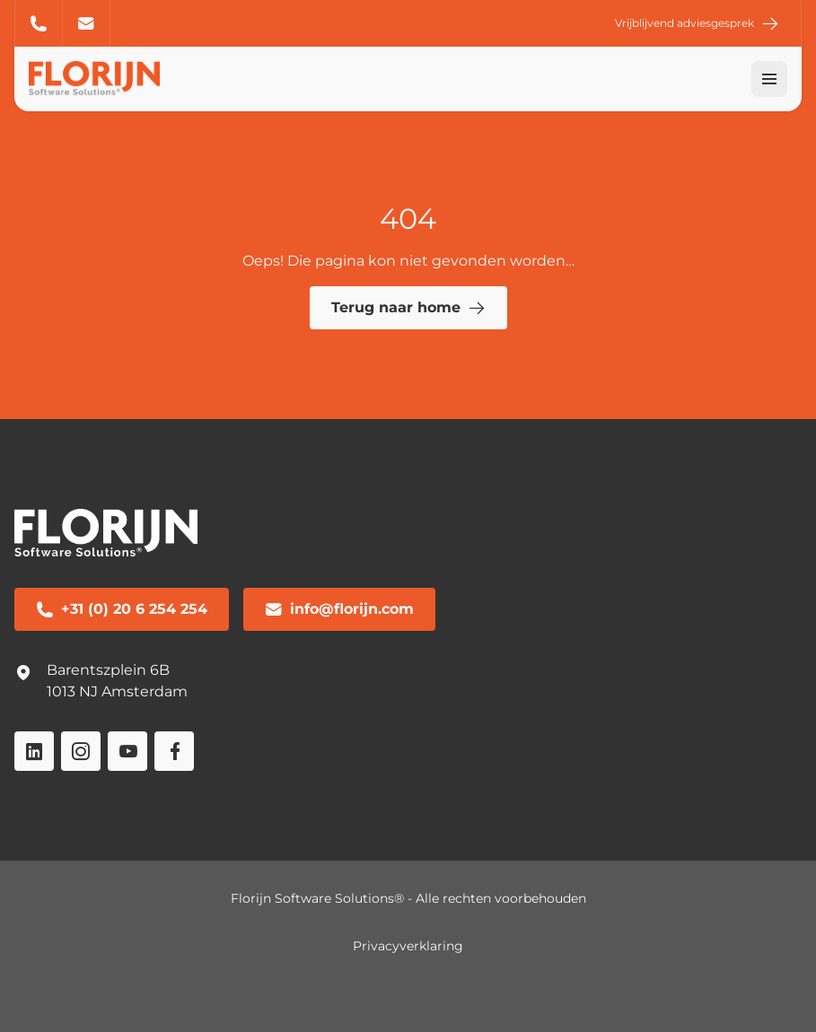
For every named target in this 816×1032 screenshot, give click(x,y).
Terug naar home (408, 308)
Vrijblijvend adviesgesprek (697, 23)
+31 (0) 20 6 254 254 (39, 23)
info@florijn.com (86, 23)
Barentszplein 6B (108, 669)
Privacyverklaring (408, 946)
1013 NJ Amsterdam (117, 691)
